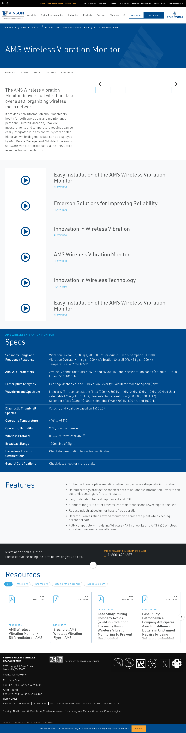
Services (24, 703)
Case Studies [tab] (41, 584)
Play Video (60, 187)
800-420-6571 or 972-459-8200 (22, 684)
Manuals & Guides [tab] (95, 584)
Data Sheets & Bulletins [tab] (67, 584)
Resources (67, 72)
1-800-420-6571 (119, 555)
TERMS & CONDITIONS (14, 722)
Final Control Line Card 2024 (101, 703)
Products (10, 27)
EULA (29, 722)
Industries (39, 703)
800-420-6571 (19, 674)
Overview (10, 72)
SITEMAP (49, 722)
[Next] (176, 84)
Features (50, 72)
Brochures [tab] (22, 584)
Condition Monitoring (106, 27)
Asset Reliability (30, 27)
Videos (24, 72)
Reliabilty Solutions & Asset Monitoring (67, 27)
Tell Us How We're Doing (65, 703)
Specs (37, 72)
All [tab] (8, 584)
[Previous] (100, 84)
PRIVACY (38, 722)
